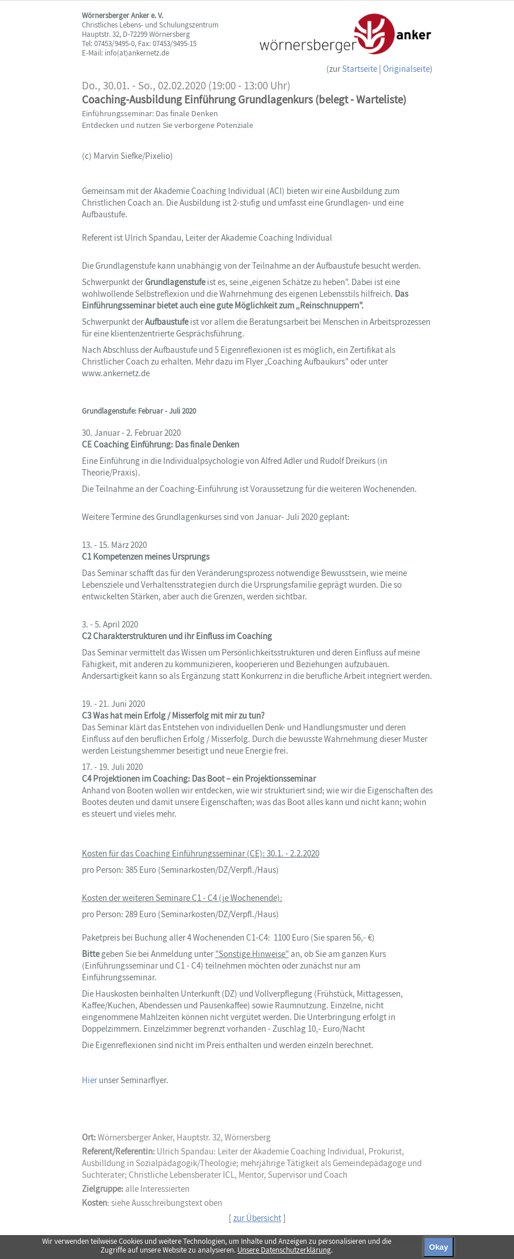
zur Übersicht (257, 1217)
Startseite (359, 68)
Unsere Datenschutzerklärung (284, 1250)
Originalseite (406, 68)
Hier (90, 1079)
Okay (439, 1247)
